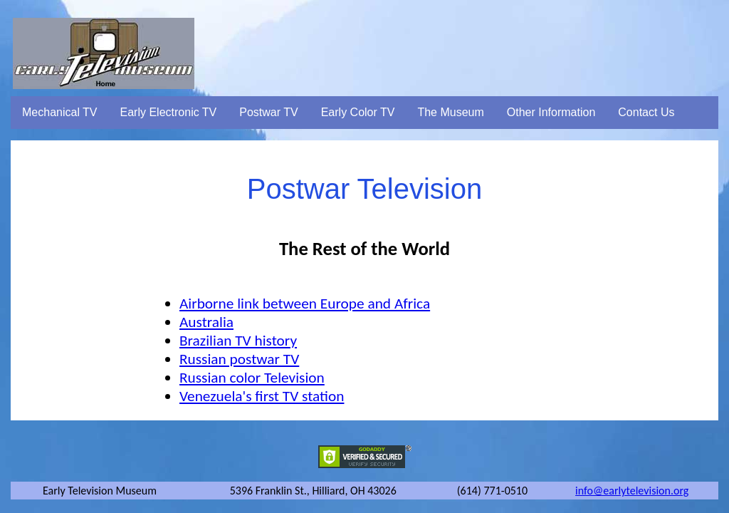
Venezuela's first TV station (261, 396)
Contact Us (646, 112)
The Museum (450, 112)
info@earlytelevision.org (631, 490)
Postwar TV (268, 112)
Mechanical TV (60, 112)
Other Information (551, 112)
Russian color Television (252, 377)
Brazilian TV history (238, 340)
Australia (206, 322)
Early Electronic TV (168, 112)
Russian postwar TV (239, 359)
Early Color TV (358, 112)
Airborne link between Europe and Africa (304, 303)
